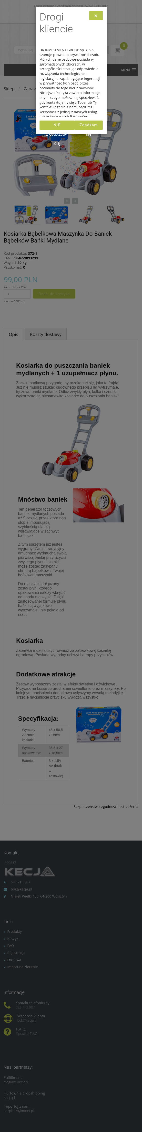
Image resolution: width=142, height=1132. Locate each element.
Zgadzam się (89, 126)
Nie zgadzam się (57, 126)
